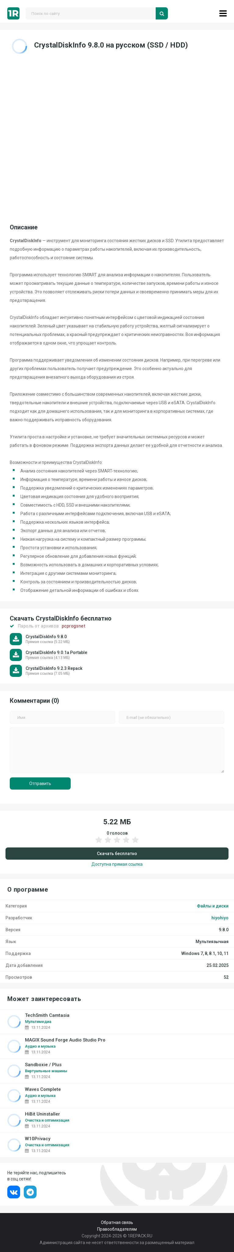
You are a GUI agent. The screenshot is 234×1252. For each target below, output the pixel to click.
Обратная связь (117, 1222)
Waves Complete (43, 1089)
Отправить (40, 783)
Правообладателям (117, 1229)
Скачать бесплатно (117, 853)
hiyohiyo (220, 917)
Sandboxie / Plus (43, 1065)
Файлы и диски (213, 906)
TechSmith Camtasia (47, 1015)
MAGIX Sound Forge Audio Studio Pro (65, 1040)
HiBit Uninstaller (42, 1114)
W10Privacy (37, 1139)
